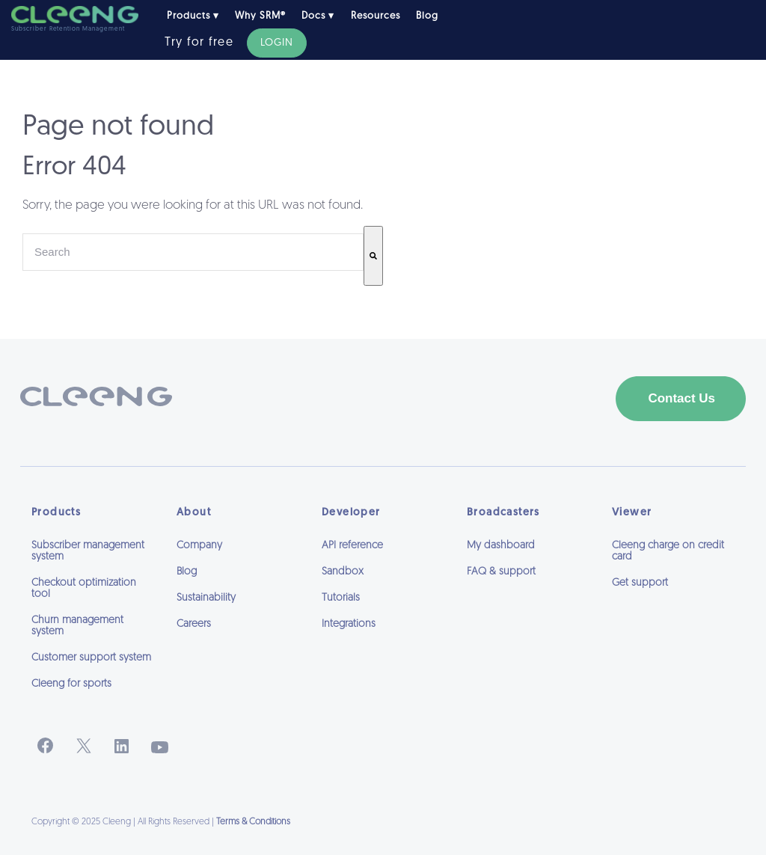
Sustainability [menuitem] (206, 598)
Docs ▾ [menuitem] (317, 16)
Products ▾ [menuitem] (193, 16)
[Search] (373, 256)
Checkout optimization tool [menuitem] (83, 588)
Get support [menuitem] (640, 583)
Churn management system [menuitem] (77, 626)
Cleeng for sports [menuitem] (71, 684)
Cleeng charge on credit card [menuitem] (668, 551)
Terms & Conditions (253, 822)
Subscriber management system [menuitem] (87, 551)
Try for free (199, 43)
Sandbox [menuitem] (343, 571)
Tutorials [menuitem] (341, 598)
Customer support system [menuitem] (91, 658)
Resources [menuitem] (375, 16)
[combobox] (193, 252)
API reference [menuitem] (352, 545)
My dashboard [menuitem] (501, 545)
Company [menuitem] (199, 545)
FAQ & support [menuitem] (501, 571)
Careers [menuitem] (194, 624)
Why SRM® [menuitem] (260, 16)
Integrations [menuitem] (349, 624)
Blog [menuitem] (427, 16)
